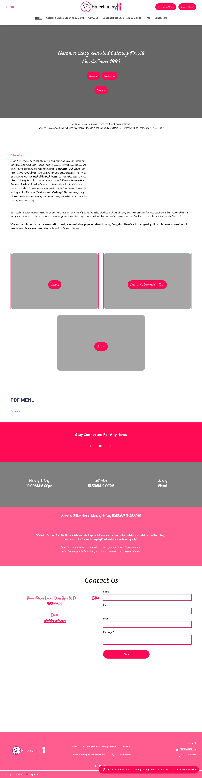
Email (106, 605)
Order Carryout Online (166, 7)
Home (75, 746)
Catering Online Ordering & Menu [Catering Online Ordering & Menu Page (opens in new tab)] (65, 18)
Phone (106, 619)
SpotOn (35, 774)
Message (108, 632)
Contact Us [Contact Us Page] (160, 18)
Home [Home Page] (38, 18)
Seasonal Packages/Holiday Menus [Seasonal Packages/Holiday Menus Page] (122, 18)
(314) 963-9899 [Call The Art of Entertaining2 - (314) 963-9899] (189, 754)
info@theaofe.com (55, 621)
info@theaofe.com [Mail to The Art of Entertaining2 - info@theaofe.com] (188, 749)
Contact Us (126, 754)
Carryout (101, 346)
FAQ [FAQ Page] (147, 18)
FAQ (113, 754)
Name (107, 592)
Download (16, 411)
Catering (54, 284)
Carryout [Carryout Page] (93, 18)
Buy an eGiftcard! (187, 7)
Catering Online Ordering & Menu (100, 746)
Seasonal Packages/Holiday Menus (147, 284)
